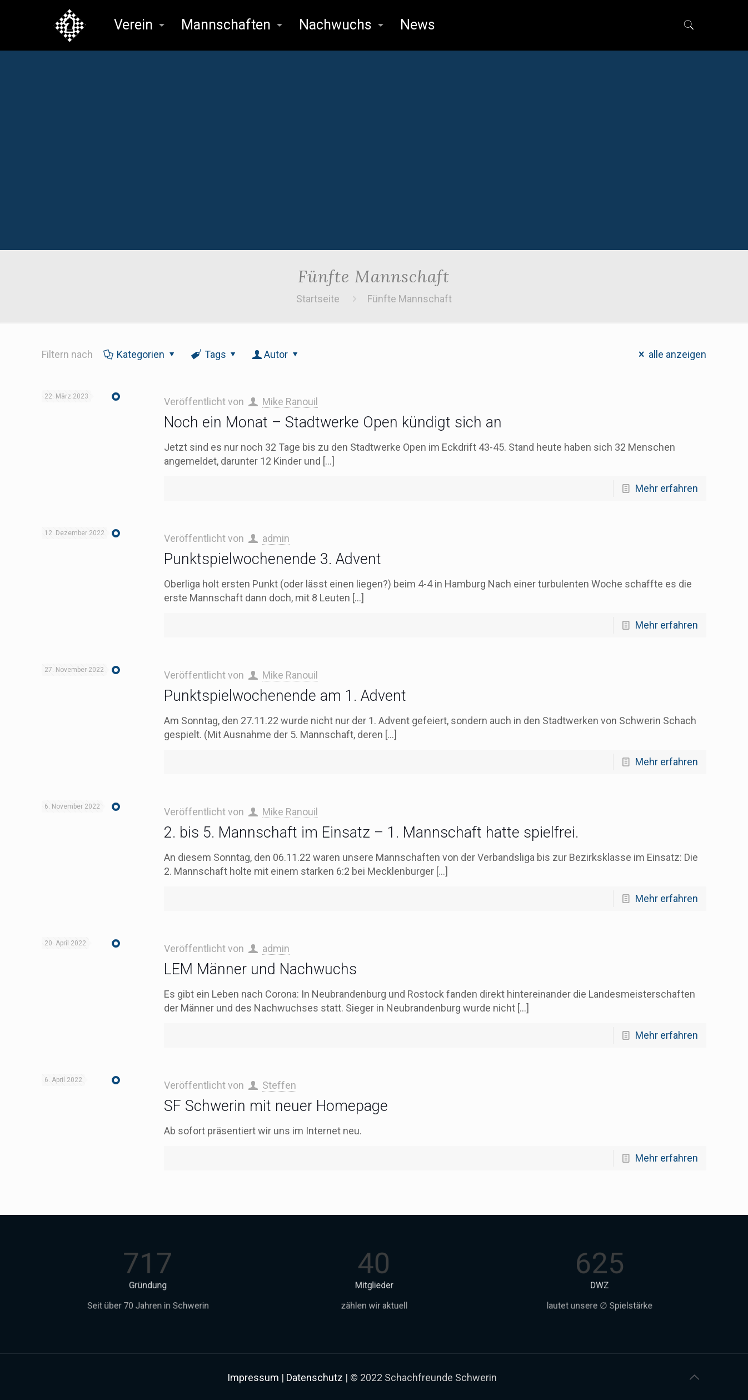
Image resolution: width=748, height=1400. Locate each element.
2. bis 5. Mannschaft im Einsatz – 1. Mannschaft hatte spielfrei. (371, 832)
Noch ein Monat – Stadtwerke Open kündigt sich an (333, 422)
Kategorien (139, 354)
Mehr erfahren (666, 488)
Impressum (253, 1377)
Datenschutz (314, 1377)
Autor (276, 354)
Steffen (279, 1085)
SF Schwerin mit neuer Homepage (276, 1106)
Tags (214, 354)
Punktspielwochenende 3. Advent (272, 559)
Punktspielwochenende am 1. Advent (285, 696)
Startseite (318, 299)
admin (276, 538)
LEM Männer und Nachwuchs (260, 969)
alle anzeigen (670, 354)
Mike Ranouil (290, 401)
